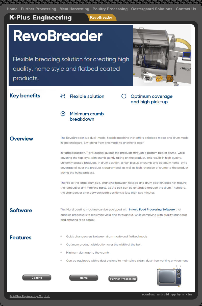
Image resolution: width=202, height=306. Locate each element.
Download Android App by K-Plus (167, 294)
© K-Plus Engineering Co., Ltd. (30, 296)
